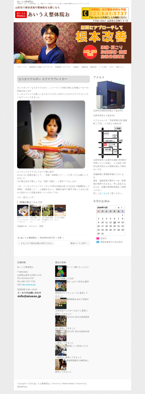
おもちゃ (33, 226)
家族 (41, 226)
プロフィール (22, 67)
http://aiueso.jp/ (28, 285)
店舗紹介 (76, 67)
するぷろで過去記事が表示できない (35, 243)
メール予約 (103, 67)
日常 (60, 238)
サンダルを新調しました (59, 219)
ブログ (111, 67)
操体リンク (120, 67)
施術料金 (85, 67)
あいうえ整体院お (25, 2)
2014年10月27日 (47, 238)
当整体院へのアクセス (63, 67)
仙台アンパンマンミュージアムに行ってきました (22, 220)
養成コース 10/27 (79, 243)
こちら (104, 193)
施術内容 (93, 67)
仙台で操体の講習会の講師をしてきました (47, 220)
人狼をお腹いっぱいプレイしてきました (35, 220)
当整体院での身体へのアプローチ (41, 67)
